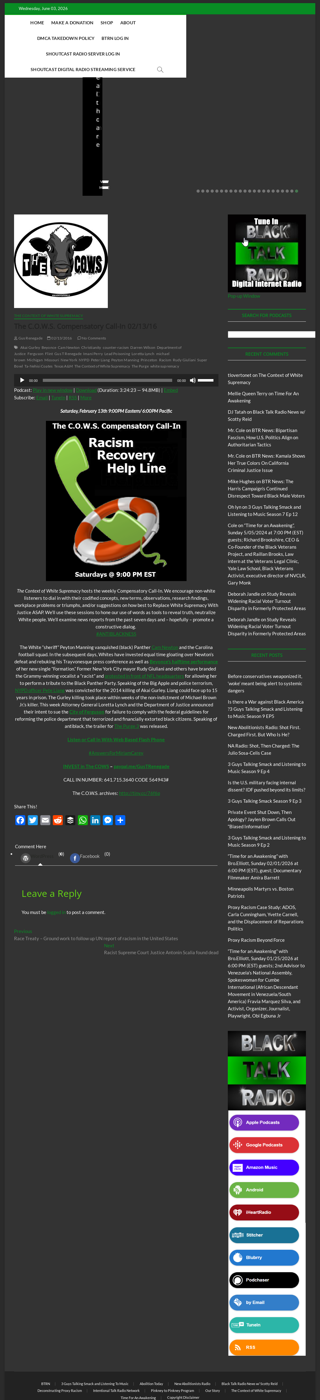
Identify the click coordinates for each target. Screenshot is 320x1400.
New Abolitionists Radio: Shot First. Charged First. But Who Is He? (114, 117)
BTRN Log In (235, 22)
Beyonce (49, 316)
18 (277, 160)
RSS (73, 366)
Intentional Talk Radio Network (116, 1360)
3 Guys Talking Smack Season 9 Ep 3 (265, 770)
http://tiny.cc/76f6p (139, 762)
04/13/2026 (197, 139)
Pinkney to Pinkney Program (172, 1360)
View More (23, 157)
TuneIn (58, 366)
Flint (49, 322)
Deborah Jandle (244, 563)
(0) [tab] (40, 827)
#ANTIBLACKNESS (116, 603)
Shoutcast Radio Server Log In (91, 38)
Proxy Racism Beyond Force (256, 909)
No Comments (26, 147)
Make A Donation (87, 22)
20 (287, 160)
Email (42, 366)
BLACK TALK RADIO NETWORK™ (47, 1379)
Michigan (35, 329)
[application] (116, 349)
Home (52, 22)
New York (69, 329)
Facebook (85, 827)
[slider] (107, 349)
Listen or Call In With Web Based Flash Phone (116, 708)
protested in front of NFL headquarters (144, 645)
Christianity (91, 316)
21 (291, 160)
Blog (26, 95)
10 (240, 160)
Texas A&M (63, 335)
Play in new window (52, 359)
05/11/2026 (42, 139)
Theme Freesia (117, 1379)
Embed (171, 359)
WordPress (37, 827)
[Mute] (193, 349)
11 (245, 160)
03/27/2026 (275, 139)
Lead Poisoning (117, 322)
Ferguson (36, 322)
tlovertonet (240, 344)
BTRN (38, 95)
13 (254, 160)
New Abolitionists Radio (202, 103)
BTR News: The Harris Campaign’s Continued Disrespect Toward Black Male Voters (266, 458)
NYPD (84, 329)
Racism (165, 329)
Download (86, 359)
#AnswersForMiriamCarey (116, 722)
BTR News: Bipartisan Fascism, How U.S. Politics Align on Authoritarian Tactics (263, 406)
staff (18, 139)
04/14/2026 (120, 139)
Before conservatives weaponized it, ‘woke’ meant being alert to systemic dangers (41, 117)
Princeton (149, 329)
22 (296, 160)
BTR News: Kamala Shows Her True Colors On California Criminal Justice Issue (266, 432)
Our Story (212, 1360)
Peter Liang (100, 329)
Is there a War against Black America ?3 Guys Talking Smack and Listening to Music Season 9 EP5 (266, 678)
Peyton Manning (125, 329)
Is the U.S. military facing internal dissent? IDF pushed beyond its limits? (273, 117)
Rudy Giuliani (184, 329)
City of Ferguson (86, 681)
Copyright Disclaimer (183, 1366)
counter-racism (116, 316)
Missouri (51, 329)
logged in (56, 881)
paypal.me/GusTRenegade (141, 735)
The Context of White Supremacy (48, 284)
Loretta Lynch (143, 322)
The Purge (140, 335)
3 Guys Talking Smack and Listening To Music (94, 1353)
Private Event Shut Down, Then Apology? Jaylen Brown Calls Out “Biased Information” (262, 788)
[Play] (22, 349)
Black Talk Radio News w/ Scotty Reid (250, 1353)
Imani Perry (93, 322)
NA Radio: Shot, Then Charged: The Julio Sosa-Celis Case (196, 121)
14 (259, 160)
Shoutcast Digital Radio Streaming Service (188, 38)
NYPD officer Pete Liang (40, 659)
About (143, 22)
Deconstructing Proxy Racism (60, 1360)
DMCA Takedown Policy (186, 22)
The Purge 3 (126, 695)
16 (268, 160)
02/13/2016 (59, 307)
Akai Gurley (30, 316)
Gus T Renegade (68, 322)
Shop (122, 22)
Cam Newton (69, 316)
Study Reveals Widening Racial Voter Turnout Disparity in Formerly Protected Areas (267, 570)
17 (273, 160)
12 (249, 160)
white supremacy (164, 335)
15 (263, 160)
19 (282, 160)
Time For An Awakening (138, 1367)
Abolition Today (151, 1353)
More (86, 366)
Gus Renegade (28, 307)
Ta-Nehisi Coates (38, 335)
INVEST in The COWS (86, 735)
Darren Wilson (142, 316)
